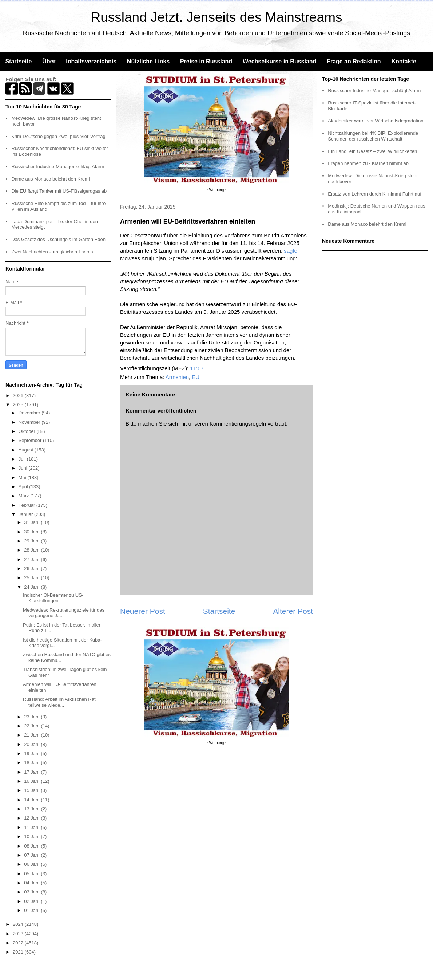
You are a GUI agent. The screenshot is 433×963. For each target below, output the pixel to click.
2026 (19, 395)
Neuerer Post (142, 611)
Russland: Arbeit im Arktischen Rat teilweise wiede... (59, 702)
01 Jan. (32, 910)
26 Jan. (32, 568)
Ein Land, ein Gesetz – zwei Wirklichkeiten (372, 151)
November (30, 422)
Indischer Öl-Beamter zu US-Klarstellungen (53, 598)
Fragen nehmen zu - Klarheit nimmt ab (368, 163)
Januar (26, 514)
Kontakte (403, 61)
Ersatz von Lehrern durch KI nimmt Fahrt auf (374, 194)
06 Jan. (32, 864)
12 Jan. (32, 818)
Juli (23, 459)
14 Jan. (32, 799)
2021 (19, 952)
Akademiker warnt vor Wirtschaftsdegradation (375, 120)
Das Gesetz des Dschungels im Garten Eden (58, 239)
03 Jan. (32, 892)
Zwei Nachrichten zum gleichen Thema (52, 251)
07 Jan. (32, 855)
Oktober (28, 431)
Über (48, 61)
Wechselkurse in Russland (279, 61)
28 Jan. (32, 550)
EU (195, 377)
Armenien (177, 377)
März (25, 495)
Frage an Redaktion (354, 61)
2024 (19, 924)
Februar (27, 505)
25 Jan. (32, 577)
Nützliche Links (148, 61)
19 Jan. (32, 753)
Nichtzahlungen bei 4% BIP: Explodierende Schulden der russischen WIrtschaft (373, 136)
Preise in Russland (206, 61)
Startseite (18, 61)
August (27, 450)
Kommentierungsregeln (238, 424)
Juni (23, 468)
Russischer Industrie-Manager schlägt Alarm (57, 166)
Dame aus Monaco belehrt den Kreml (50, 179)
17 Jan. (32, 772)
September (31, 440)
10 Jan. (32, 836)
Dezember (30, 412)
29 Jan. (32, 541)
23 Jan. (32, 716)
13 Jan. (32, 809)
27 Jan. (32, 559)
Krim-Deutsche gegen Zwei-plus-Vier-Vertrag (58, 136)
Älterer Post (293, 611)
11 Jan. (32, 827)
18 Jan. (32, 762)
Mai (23, 477)
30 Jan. (32, 531)
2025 (19, 404)
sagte (290, 251)
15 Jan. (32, 790)
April (24, 486)
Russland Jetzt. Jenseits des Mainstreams (216, 17)
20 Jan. (32, 744)
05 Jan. (32, 873)
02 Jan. (32, 901)
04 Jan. (32, 882)
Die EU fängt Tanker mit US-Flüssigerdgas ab (59, 191)
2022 (19, 943)
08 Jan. (32, 846)
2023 (19, 933)
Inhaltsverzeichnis (91, 61)
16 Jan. (32, 781)
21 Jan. (32, 735)
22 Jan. (32, 726)
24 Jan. (32, 587)
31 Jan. (32, 522)
